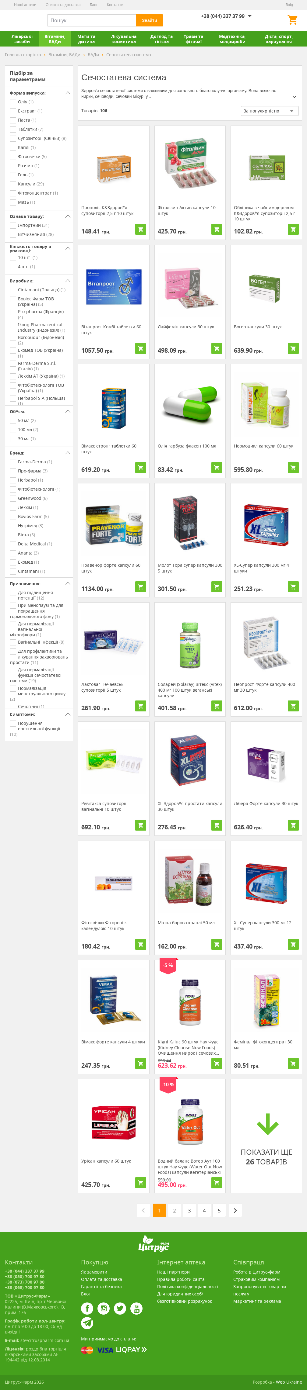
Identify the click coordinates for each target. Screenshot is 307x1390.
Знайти (149, 20)
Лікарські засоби (22, 38)
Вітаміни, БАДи (54, 38)
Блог (94, 4)
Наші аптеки (25, 4)
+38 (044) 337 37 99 (223, 16)
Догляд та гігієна (161, 38)
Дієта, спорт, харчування (279, 38)
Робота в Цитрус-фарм (256, 1272)
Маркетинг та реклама (257, 1301)
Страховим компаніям (256, 1279)
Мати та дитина (86, 38)
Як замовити (94, 1272)
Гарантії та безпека (101, 1286)
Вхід (289, 4)
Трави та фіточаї (193, 38)
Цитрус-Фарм (19, 20)
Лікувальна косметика (123, 38)
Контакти (115, 4)
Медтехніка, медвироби (232, 38)
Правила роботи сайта (181, 1279)
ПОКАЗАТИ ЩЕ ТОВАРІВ (266, 1138)
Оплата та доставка (63, 4)
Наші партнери (173, 1272)
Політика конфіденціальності (187, 1286)
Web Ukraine (289, 1382)
